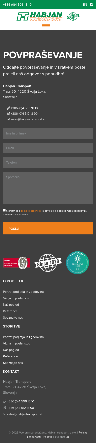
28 (67, 437)
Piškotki (47, 437)
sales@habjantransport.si (28, 119)
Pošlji (14, 229)
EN (85, 5)
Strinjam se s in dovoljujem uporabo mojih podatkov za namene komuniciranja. (45, 212)
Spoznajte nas (13, 318)
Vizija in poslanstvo (16, 298)
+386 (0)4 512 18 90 (24, 114)
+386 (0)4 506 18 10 (17, 5)
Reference (10, 311)
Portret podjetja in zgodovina (23, 292)
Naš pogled (11, 305)
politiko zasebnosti (31, 210)
